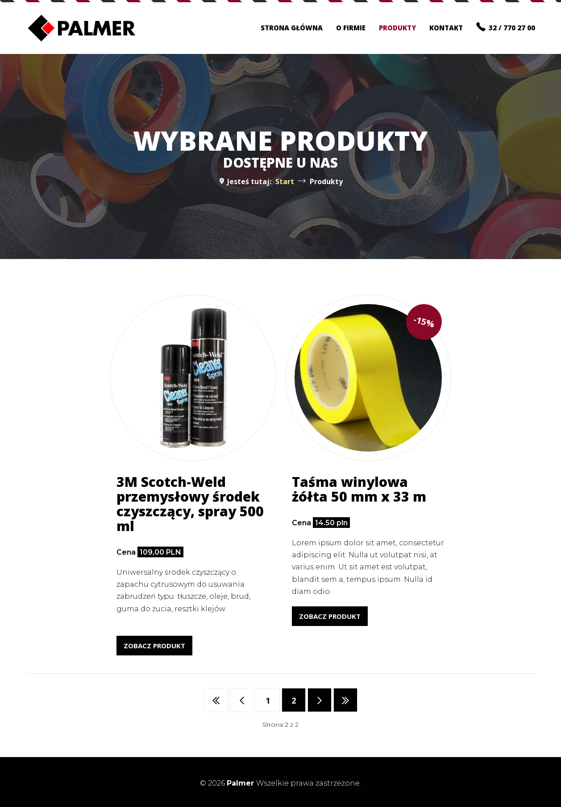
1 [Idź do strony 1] (268, 700)
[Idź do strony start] (216, 700)
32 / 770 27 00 (505, 26)
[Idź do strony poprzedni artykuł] (242, 700)
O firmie (351, 27)
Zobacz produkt (154, 645)
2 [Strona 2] (293, 700)
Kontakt (446, 27)
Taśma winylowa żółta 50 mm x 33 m (359, 489)
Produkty (397, 27)
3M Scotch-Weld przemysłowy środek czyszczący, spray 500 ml (190, 504)
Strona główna (292, 27)
